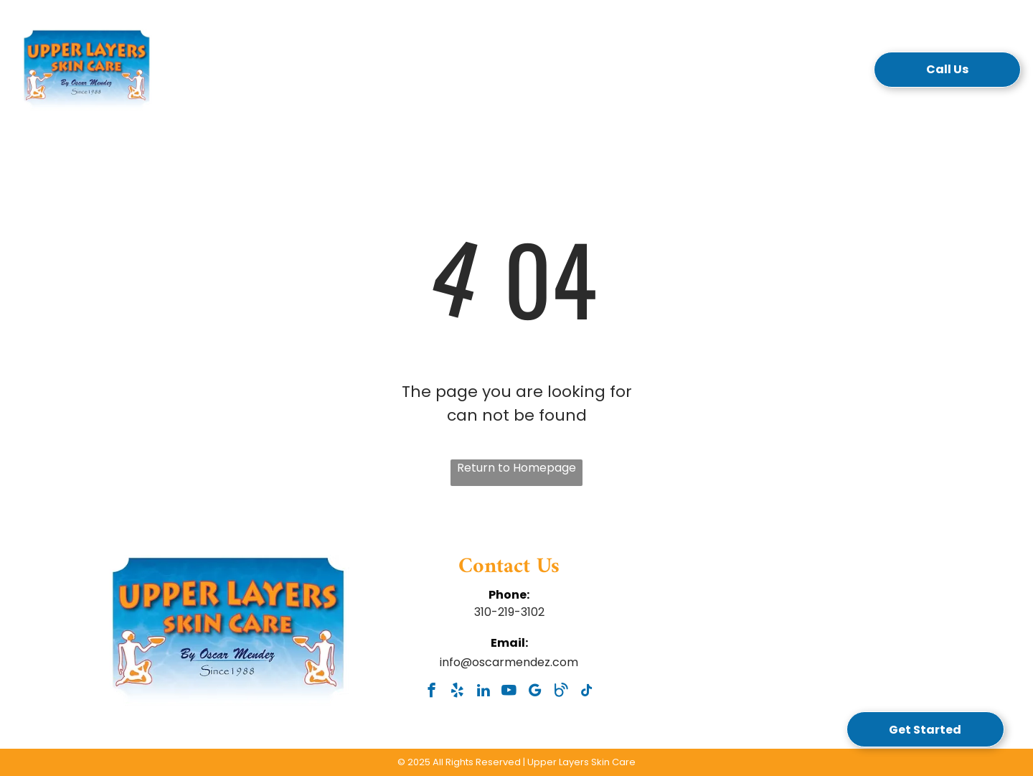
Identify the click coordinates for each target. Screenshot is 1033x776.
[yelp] (457, 692)
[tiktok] (586, 692)
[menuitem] (292, 74)
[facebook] (431, 692)
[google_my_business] (535, 692)
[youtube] (509, 692)
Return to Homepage (516, 467)
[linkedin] (483, 692)
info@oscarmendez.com (509, 662)
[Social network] (560, 692)
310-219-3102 (509, 612)
